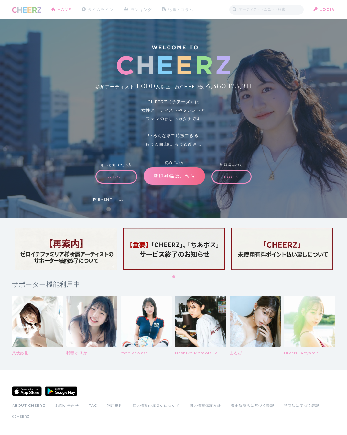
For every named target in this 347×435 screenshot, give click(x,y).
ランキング (141, 9)
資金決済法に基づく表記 (252, 405)
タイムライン (101, 9)
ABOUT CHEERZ (29, 405)
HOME (65, 9)
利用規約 (115, 405)
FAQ (93, 405)
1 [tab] (174, 277)
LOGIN (327, 9)
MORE (119, 200)
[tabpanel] (66, 249)
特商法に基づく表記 (302, 405)
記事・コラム (180, 9)
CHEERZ (26, 10)
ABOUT (116, 176)
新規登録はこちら (174, 176)
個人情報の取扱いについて (156, 405)
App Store (27, 391)
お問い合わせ (67, 405)
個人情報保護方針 (205, 405)
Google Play (61, 391)
